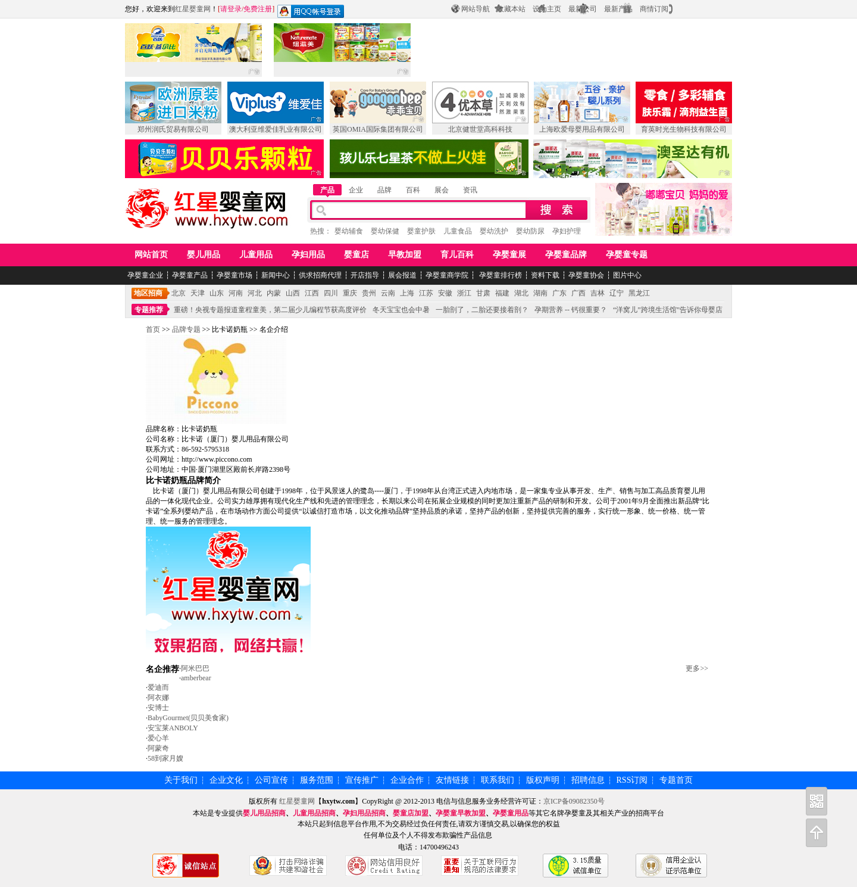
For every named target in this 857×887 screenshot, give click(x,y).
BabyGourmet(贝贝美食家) (188, 718)
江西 (312, 293)
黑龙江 (639, 293)
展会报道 (402, 275)
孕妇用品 (308, 254)
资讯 (470, 190)
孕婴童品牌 (566, 254)
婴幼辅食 (348, 231)
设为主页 (547, 9)
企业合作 (407, 780)
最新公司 (582, 9)
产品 (327, 190)
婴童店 (356, 254)
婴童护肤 (421, 231)
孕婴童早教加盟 (461, 813)
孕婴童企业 (145, 275)
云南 (388, 293)
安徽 (445, 293)
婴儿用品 (203, 254)
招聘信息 (588, 780)
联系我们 (497, 780)
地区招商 (148, 293)
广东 (559, 293)
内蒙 (274, 293)
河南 (236, 293)
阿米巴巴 (195, 668)
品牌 (384, 190)
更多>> (697, 668)
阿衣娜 (158, 697)
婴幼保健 (385, 231)
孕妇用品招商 (364, 813)
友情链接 (452, 780)
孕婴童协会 (586, 275)
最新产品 (618, 9)
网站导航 (475, 9)
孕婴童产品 (190, 275)
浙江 (464, 293)
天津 (197, 293)
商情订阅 (654, 9)
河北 (255, 293)
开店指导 (365, 275)
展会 (441, 190)
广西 (578, 293)
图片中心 (627, 275)
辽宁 (616, 293)
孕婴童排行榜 (499, 275)
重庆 (350, 293)
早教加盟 (404, 254)
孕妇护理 (566, 231)
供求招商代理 (320, 275)
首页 (153, 329)
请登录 (231, 9)
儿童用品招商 (314, 813)
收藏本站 (511, 9)
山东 (216, 293)
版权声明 (542, 780)
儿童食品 (457, 231)
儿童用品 (256, 254)
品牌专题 (186, 329)
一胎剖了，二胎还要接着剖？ (482, 310)
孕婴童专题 (627, 254)
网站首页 (151, 254)
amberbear (196, 678)
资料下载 (545, 275)
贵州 (369, 293)
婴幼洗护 (494, 231)
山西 (293, 293)
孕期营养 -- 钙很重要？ (570, 310)
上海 (407, 293)
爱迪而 (158, 687)
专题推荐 (149, 310)
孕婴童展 (509, 254)
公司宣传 (271, 780)
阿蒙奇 (158, 748)
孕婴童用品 (510, 813)
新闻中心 (275, 275)
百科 (413, 190)
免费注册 (257, 9)
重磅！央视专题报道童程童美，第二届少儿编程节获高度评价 (270, 310)
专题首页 (676, 780)
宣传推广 (362, 780)
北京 (178, 293)
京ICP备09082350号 (574, 801)
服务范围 (316, 780)
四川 (331, 293)
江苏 (426, 293)
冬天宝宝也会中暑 (401, 310)
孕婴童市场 (234, 275)
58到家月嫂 (165, 758)
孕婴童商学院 (447, 275)
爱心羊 (158, 738)
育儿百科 (457, 254)
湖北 (521, 293)
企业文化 (226, 780)
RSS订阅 (632, 780)
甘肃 (483, 293)
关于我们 (181, 780)
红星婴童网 (193, 9)
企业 (356, 190)
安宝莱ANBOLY (173, 728)
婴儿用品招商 (264, 813)
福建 (502, 293)
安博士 (158, 708)
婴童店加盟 (410, 813)
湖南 (540, 293)
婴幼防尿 (530, 231)
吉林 (597, 293)
